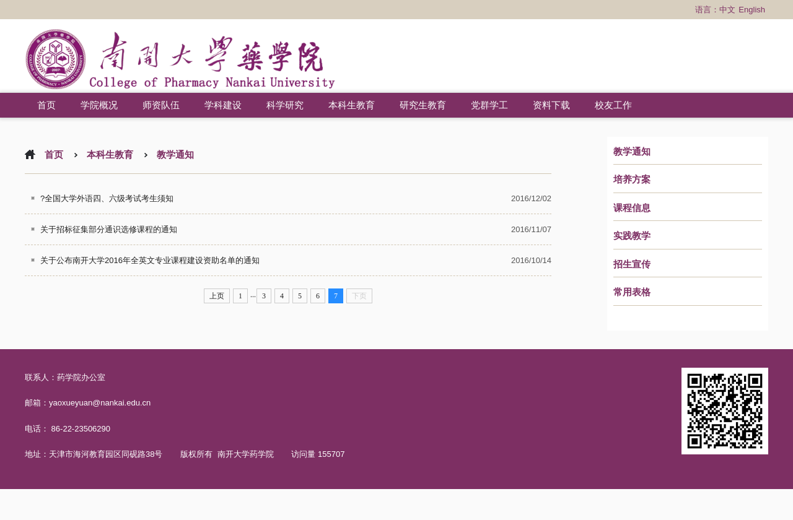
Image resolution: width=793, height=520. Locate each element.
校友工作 (613, 105)
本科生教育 (351, 105)
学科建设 (223, 105)
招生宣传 (632, 264)
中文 (727, 9)
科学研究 (285, 105)
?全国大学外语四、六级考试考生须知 (106, 198)
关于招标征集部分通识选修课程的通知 (108, 229)
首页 (46, 105)
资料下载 (551, 105)
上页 (216, 296)
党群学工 (489, 105)
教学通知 (632, 152)
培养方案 (632, 179)
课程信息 (632, 208)
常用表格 (632, 292)
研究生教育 (423, 105)
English (751, 9)
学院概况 (99, 105)
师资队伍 (161, 105)
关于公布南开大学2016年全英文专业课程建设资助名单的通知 (150, 260)
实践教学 (632, 236)
